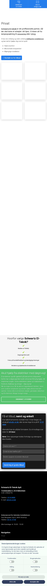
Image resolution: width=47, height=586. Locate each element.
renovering (21, 34)
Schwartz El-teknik (8, 29)
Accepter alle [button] (34, 582)
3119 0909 (11, 497)
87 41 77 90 (11, 520)
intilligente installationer (35, 39)
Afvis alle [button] (12, 582)
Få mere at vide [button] (23, 577)
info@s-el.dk (14, 422)
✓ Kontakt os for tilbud (11, 58)
